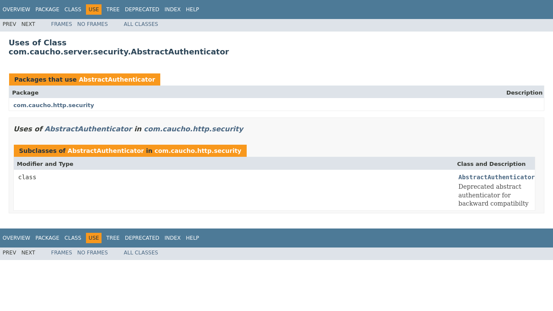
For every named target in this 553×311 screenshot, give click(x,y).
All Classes (141, 24)
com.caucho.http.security (53, 105)
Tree (113, 9)
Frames (61, 24)
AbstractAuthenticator (117, 79)
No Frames (92, 24)
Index (173, 9)
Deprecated (142, 9)
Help (192, 9)
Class (72, 9)
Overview (16, 9)
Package (47, 9)
